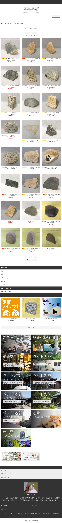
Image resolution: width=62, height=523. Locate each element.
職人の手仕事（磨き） (6, 291)
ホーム (3, 18)
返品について (26, 513)
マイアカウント (4, 505)
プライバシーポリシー (45, 513)
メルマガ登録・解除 (54, 513)
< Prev (27, 33)
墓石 (6, 18)
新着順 (35, 28)
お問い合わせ (3, 509)
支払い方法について (11, 513)
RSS (33, 515)
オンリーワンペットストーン (13, 18)
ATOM (35, 515)
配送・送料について (19, 513)
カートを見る (34, 505)
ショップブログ (28, 515)
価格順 (31, 28)
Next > (34, 33)
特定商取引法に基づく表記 (35, 513)
